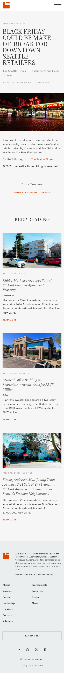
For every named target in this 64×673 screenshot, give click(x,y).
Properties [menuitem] (38, 591)
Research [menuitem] (37, 597)
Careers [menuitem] (7, 597)
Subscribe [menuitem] (8, 622)
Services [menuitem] (7, 591)
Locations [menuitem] (8, 609)
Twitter (18, 193)
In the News (42, 83)
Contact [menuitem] (7, 615)
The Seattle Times (42, 159)
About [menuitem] (6, 585)
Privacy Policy (27, 665)
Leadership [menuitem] (9, 603)
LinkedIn (45, 193)
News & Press (25, 83)
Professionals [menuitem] (39, 585)
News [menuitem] (35, 603)
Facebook (31, 193)
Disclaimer (38, 665)
